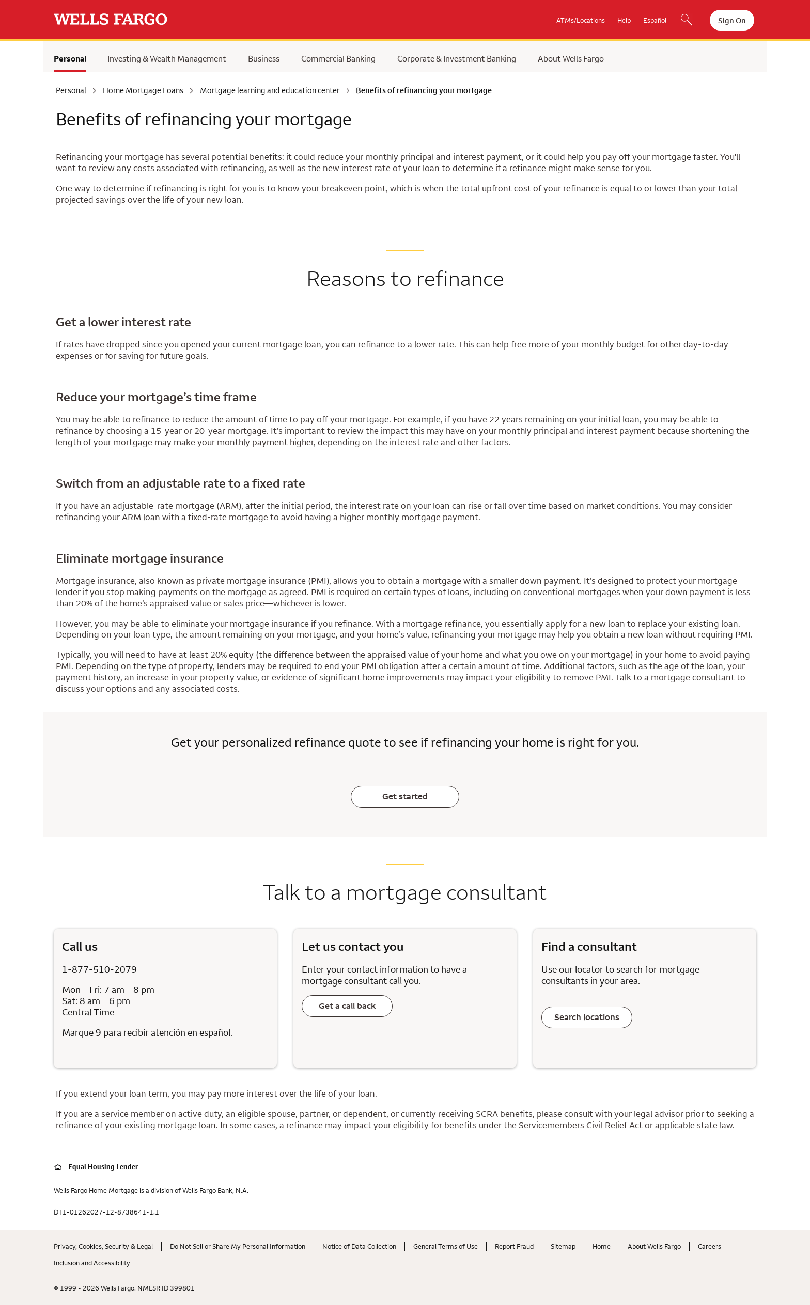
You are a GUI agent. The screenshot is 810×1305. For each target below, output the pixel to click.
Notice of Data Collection (359, 1246)
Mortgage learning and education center (270, 90)
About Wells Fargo (571, 58)
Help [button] (624, 20)
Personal (70, 58)
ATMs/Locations (580, 20)
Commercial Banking (338, 58)
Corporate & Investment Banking (456, 58)
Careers (709, 1246)
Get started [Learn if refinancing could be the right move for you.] (405, 796)
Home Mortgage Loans (143, 90)
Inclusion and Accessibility (92, 1262)
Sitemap (563, 1246)
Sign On (732, 20)
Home (602, 1246)
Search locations (586, 1017)
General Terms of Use (445, 1246)
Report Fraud (514, 1246)
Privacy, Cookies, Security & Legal (103, 1246)
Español (654, 20)
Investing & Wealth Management (166, 58)
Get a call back (347, 1005)
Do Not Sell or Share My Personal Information (237, 1246)
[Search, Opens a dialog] (686, 21)
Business (263, 58)
